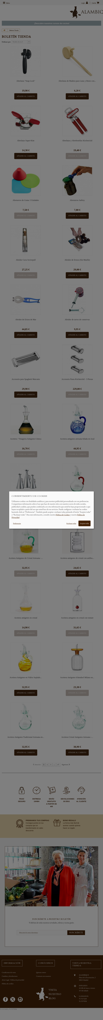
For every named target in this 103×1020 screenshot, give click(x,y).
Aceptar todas (84, 523)
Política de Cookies (63, 514)
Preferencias (17, 523)
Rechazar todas (71, 523)
